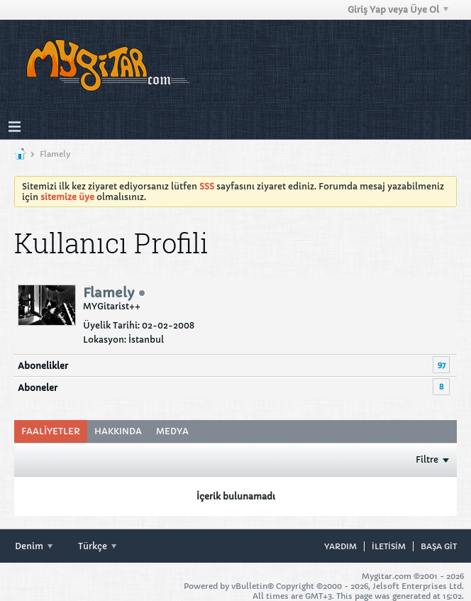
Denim (33, 546)
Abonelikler (43, 365)
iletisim (389, 546)
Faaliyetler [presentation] (50, 431)
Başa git (439, 546)
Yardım (340, 546)
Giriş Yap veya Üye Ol (398, 9)
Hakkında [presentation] (118, 431)
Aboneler (37, 387)
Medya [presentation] (172, 431)
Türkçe (97, 546)
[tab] (50, 431)
